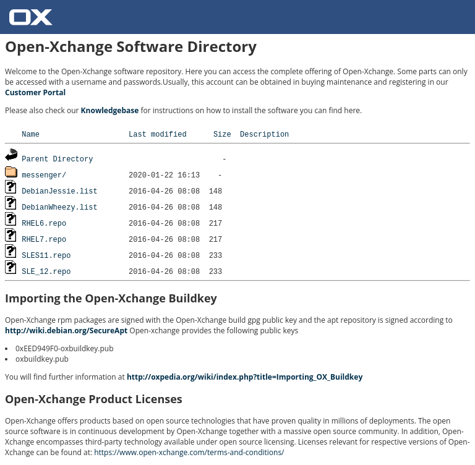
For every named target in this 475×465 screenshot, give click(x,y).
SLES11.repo (46, 255)
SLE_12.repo (46, 271)
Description (264, 134)
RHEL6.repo (44, 223)
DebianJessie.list (59, 191)
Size (222, 134)
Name (31, 134)
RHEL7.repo (44, 239)
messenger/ (44, 174)
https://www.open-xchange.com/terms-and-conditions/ (189, 452)
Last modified (158, 134)
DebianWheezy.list (59, 207)
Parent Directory (57, 158)
